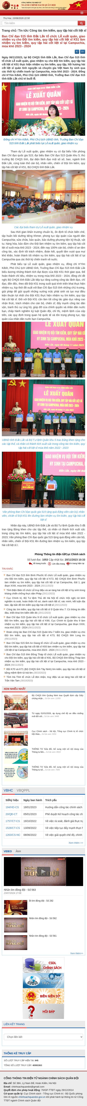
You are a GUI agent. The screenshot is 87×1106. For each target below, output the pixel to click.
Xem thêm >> (76, 842)
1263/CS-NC (13, 834)
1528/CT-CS (13, 827)
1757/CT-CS (13, 821)
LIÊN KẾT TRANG (14, 1024)
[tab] (8, 790)
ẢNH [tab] (18, 851)
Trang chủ (9, 30)
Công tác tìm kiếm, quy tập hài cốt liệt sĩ (58, 30)
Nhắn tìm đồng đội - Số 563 (20, 889)
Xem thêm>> (76, 953)
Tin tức (23, 30)
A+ (82, 51)
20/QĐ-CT (11, 814)
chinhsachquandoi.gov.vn (32, 1097)
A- (77, 51)
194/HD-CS (12, 807)
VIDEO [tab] (8, 851)
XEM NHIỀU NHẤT (15, 688)
